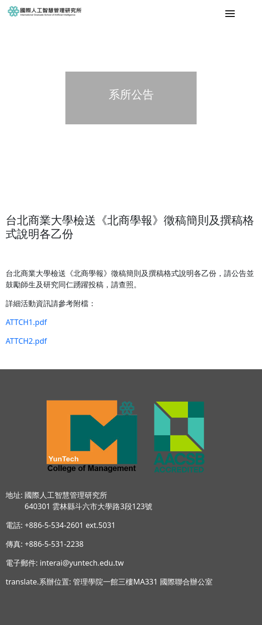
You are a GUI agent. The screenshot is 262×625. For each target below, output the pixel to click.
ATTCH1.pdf (26, 322)
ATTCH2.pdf (26, 341)
